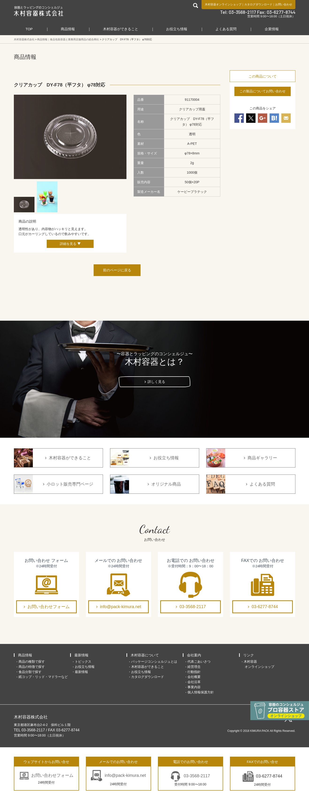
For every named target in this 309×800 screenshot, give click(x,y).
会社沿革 (194, 682)
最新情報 (81, 655)
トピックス (83, 661)
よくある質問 (226, 29)
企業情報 (272, 29)
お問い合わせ (283, 4)
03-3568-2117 (192, 606)
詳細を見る (68, 244)
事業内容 (194, 687)
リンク (248, 655)
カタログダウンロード (258, 4)
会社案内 (194, 655)
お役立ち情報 (176, 29)
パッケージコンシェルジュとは (154, 661)
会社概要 (194, 677)
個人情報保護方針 (200, 692)
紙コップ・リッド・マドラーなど (43, 677)
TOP (29, 29)
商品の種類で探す (32, 661)
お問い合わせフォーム (48, 606)
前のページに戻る (117, 270)
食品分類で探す (30, 672)
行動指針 (194, 672)
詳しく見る (156, 382)
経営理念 (194, 667)
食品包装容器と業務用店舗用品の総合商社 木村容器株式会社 (38, 11)
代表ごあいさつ (198, 661)
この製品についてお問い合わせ (263, 91)
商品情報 (68, 29)
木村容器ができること (120, 29)
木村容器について (145, 655)
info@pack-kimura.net (120, 606)
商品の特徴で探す (32, 667)
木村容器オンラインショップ (223, 4)
